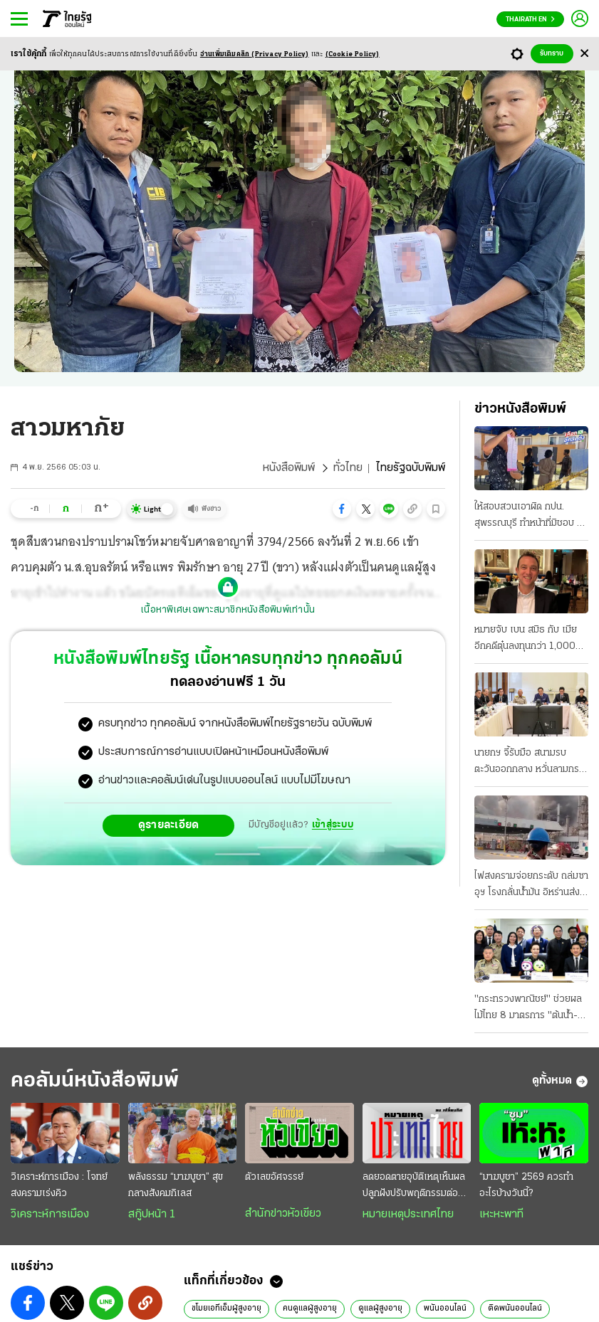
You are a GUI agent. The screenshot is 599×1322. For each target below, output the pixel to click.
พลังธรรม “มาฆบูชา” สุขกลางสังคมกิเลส (175, 1185)
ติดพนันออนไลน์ (515, 1308)
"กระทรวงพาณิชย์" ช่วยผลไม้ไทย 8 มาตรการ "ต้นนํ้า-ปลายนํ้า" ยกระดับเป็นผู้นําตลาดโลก (528, 1009)
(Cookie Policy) (352, 54)
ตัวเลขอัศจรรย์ (274, 1177)
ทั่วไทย (348, 468)
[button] (342, 508)
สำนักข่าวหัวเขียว (283, 1214)
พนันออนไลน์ (445, 1308)
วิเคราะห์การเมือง (50, 1214)
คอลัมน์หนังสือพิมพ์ (95, 1081)
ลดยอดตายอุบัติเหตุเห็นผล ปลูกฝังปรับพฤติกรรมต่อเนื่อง (414, 1187)
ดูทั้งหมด (560, 1081)
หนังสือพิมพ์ (289, 468)
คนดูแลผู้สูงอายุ (310, 1308)
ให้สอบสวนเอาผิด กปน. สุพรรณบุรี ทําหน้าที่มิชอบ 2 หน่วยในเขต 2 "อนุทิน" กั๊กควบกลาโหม (528, 517)
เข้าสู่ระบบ (332, 825)
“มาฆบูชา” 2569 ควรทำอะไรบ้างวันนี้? (526, 1185)
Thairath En (530, 19)
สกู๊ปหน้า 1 (151, 1214)
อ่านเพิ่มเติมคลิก (254, 54)
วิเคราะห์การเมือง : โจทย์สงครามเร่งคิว (59, 1185)
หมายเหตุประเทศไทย (408, 1214)
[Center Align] (584, 53)
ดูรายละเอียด (168, 825)
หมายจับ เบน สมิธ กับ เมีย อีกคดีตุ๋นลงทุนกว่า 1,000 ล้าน (525, 640)
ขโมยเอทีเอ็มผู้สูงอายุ (226, 1308)
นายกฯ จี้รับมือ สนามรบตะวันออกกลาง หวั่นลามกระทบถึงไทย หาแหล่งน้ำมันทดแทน (528, 763)
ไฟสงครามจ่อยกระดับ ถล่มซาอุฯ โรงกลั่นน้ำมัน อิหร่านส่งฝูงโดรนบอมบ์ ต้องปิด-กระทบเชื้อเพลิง (531, 886)
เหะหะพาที (501, 1214)
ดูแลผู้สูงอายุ (380, 1308)
